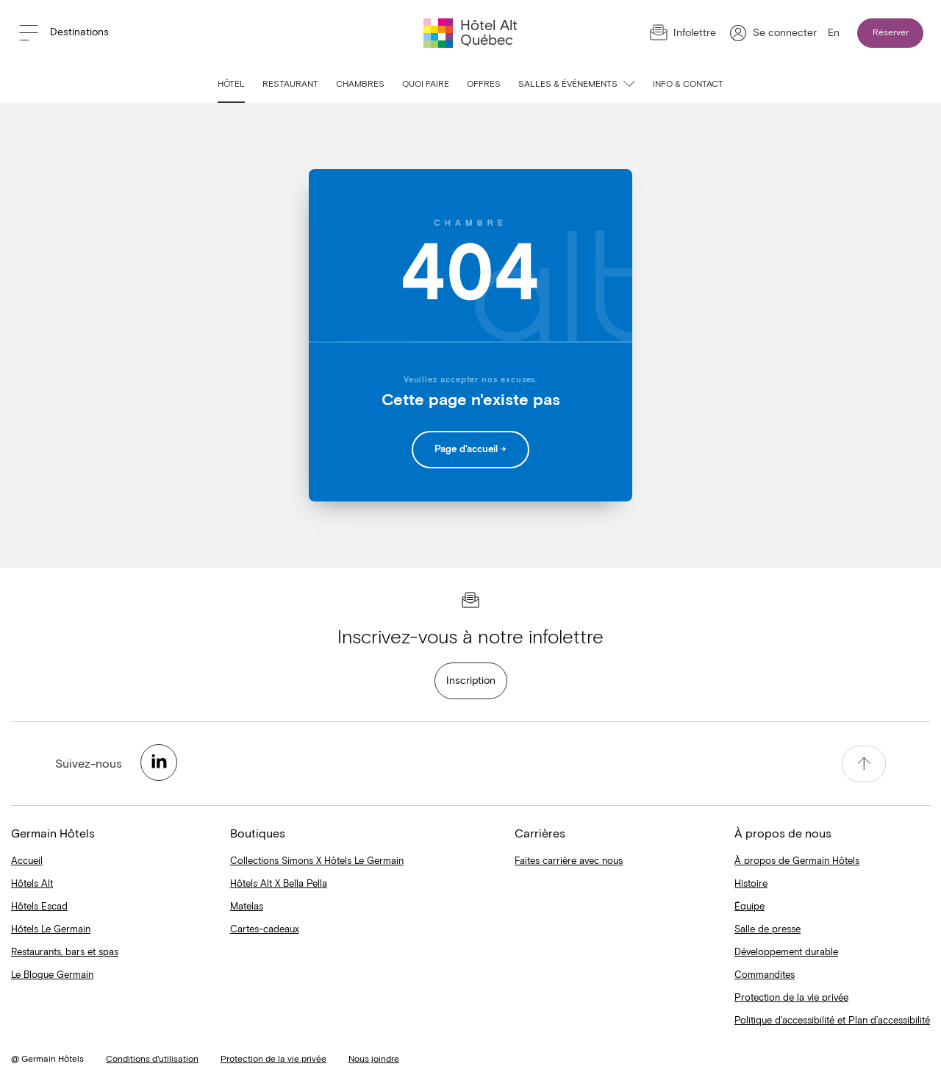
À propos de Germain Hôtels (796, 861)
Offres (484, 84)
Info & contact (688, 84)
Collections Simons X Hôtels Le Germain (317, 861)
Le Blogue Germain (52, 975)
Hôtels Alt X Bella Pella (278, 884)
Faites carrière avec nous (569, 861)
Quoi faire (425, 84)
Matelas (246, 907)
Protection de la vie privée (791, 998)
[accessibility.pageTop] (864, 764)
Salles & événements (576, 84)
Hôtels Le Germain (50, 930)
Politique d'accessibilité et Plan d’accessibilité (832, 1021)
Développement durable (786, 952)
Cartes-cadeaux (264, 930)
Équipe (749, 907)
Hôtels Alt (32, 884)
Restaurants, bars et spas (64, 952)
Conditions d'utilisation (152, 1059)
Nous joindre (373, 1059)
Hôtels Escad (39, 907)
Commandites (764, 975)
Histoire (751, 884)
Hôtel (231, 84)
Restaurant (290, 84)
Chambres (360, 84)
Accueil (27, 861)
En (834, 33)
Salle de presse (767, 930)
